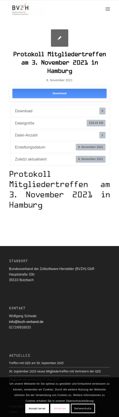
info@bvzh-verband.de (26, 322)
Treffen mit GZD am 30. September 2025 (36, 363)
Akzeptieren (37, 408)
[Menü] (108, 9)
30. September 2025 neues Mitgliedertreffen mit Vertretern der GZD (55, 371)
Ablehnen (60, 408)
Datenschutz (83, 408)
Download (59, 93)
